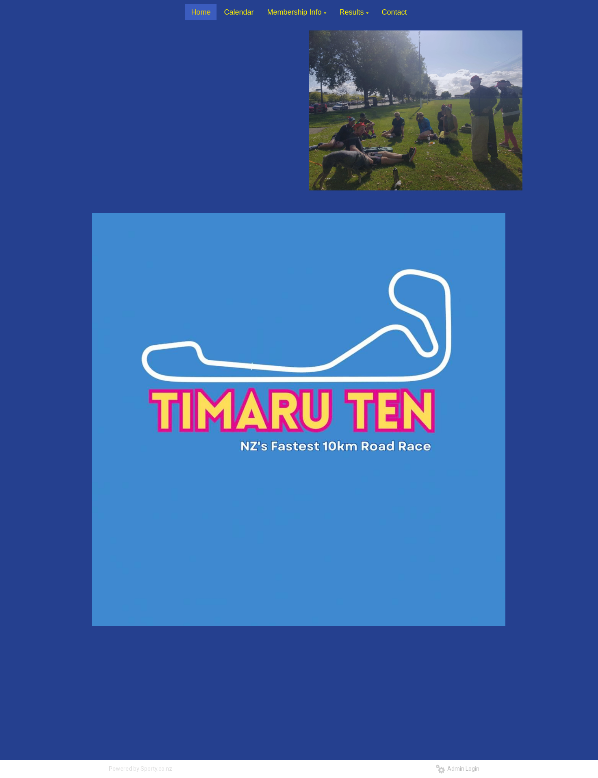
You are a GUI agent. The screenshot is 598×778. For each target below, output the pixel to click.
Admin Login (457, 768)
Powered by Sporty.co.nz (140, 768)
